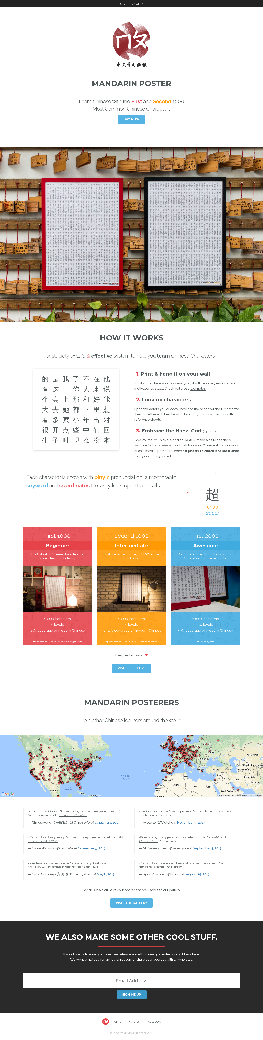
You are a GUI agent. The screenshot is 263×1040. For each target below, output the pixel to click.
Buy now (132, 119)
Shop (123, 3)
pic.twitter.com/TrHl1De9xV (168, 866)
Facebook (153, 1021)
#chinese (76, 866)
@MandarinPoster (108, 811)
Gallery (137, 3)
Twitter (117, 1021)
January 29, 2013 (107, 822)
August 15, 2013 (198, 874)
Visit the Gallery (131, 903)
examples (198, 388)
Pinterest (134, 1021)
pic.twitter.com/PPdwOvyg (73, 815)
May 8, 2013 (106, 874)
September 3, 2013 (207, 848)
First (136, 101)
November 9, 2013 (92, 848)
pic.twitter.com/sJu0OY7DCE (43, 841)
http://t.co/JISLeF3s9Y (39, 866)
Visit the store (132, 668)
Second (162, 101)
